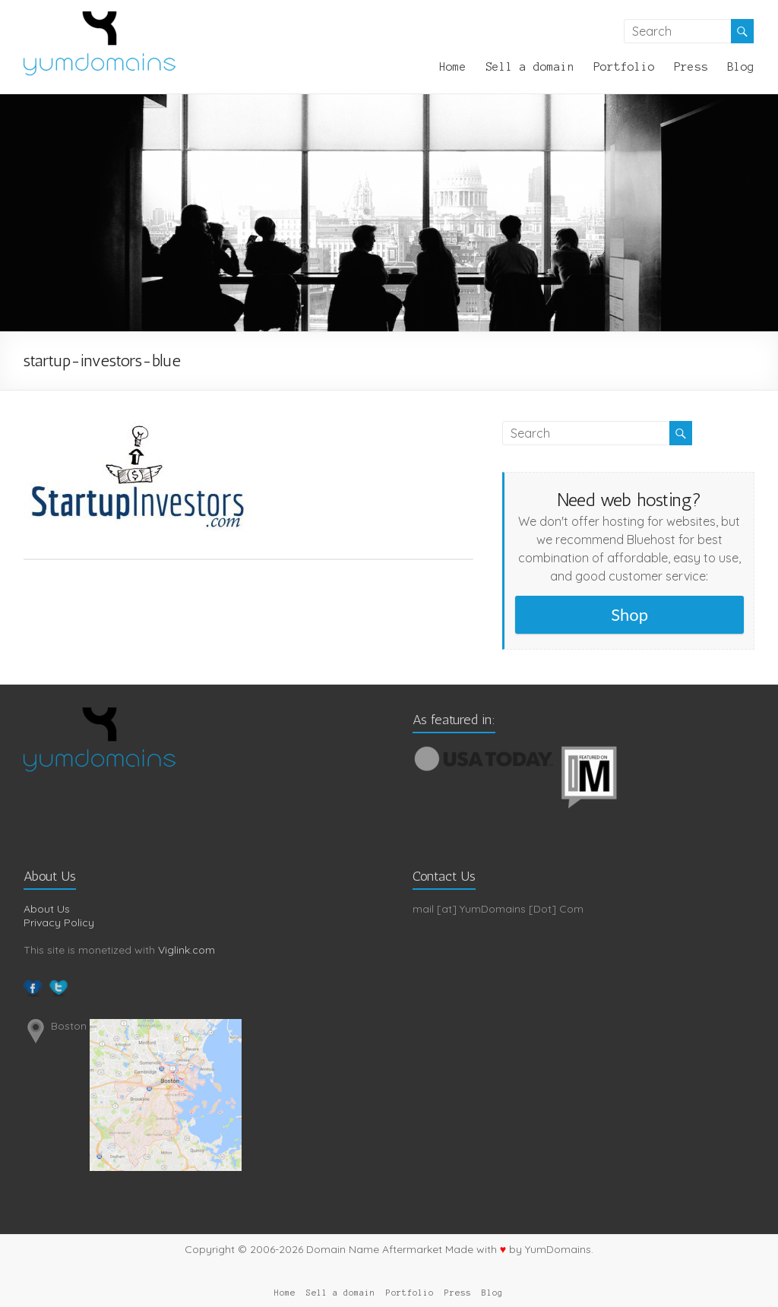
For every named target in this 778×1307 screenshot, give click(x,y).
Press (691, 67)
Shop (629, 614)
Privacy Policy (59, 922)
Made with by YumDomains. (519, 1249)
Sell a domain (529, 67)
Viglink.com (186, 950)
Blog (740, 67)
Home (452, 67)
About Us (47, 909)
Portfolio (624, 67)
